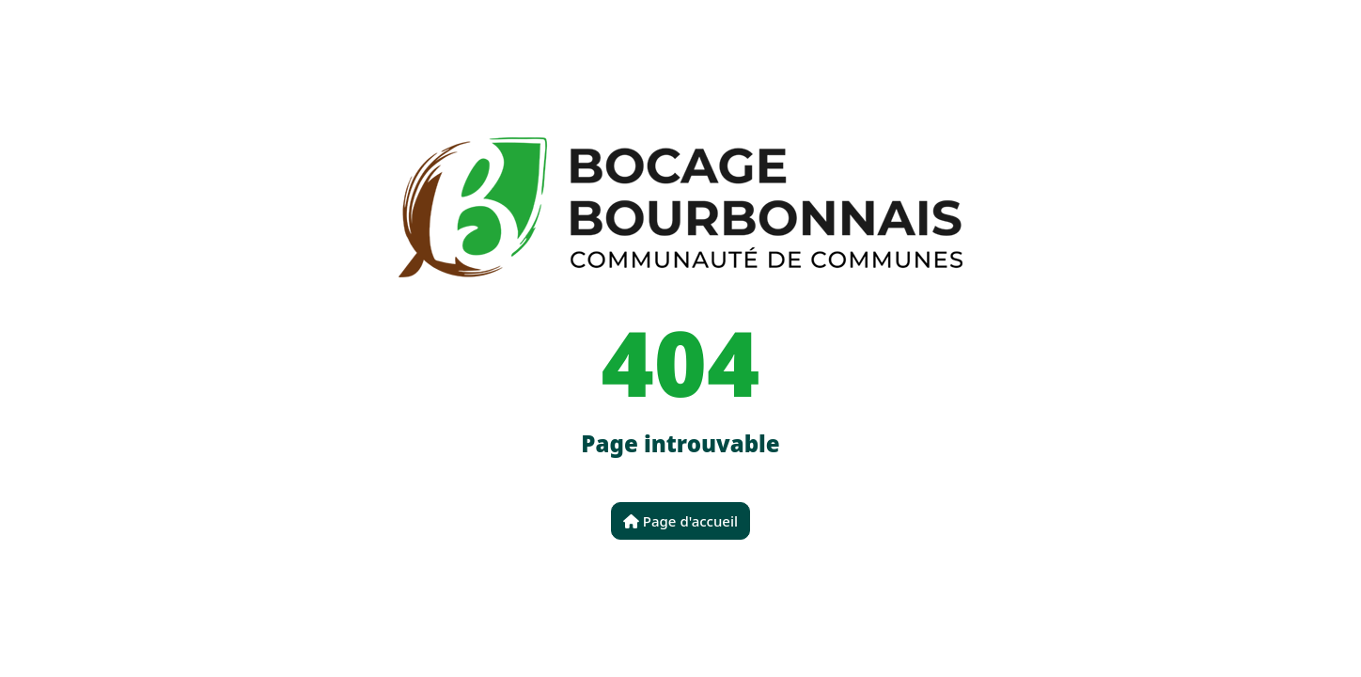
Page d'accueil (680, 521)
